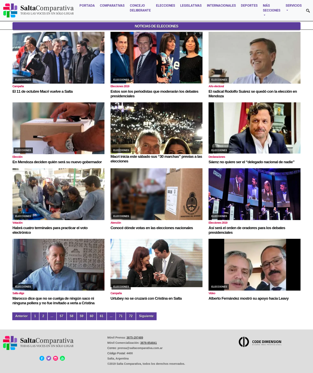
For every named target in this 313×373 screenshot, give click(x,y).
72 (131, 316)
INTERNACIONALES (221, 5)
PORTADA (87, 5)
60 (91, 316)
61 (101, 316)
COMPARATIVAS (112, 5)
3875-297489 (134, 337)
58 (71, 316)
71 (121, 316)
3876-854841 (148, 342)
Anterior (21, 316)
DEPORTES (249, 5)
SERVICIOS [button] (294, 5)
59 (82, 316)
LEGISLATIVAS (191, 5)
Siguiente (146, 316)
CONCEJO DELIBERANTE (140, 8)
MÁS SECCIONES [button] (271, 8)
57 (61, 316)
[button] (308, 10)
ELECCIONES (165, 5)
